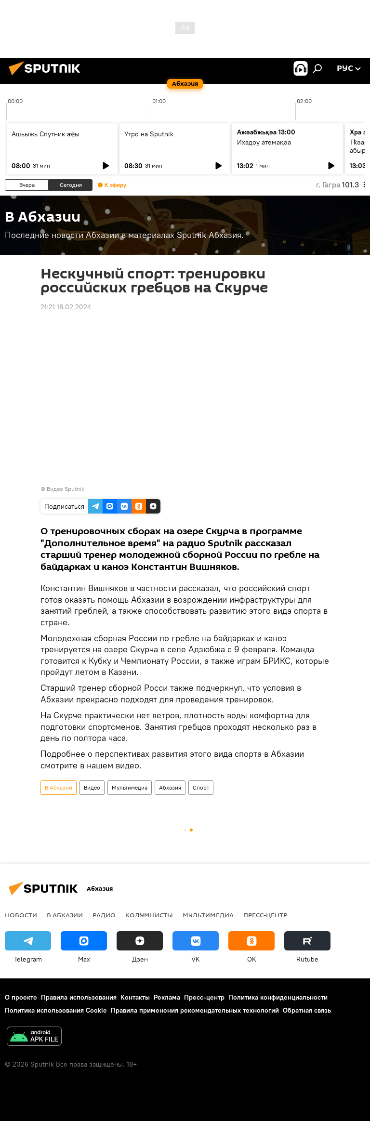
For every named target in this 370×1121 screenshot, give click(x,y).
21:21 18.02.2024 (65, 307)
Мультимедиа (129, 787)
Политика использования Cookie (56, 1010)
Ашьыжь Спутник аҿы (45, 134)
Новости (21, 914)
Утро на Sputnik (148, 134)
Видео (92, 787)
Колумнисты (149, 914)
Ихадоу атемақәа (264, 142)
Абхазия (170, 787)
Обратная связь (307, 1010)
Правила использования (79, 997)
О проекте (21, 997)
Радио (104, 914)
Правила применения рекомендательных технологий (195, 1010)
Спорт (201, 787)
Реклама (167, 997)
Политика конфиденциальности (278, 997)
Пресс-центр (265, 914)
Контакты (135, 997)
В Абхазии (58, 787)
